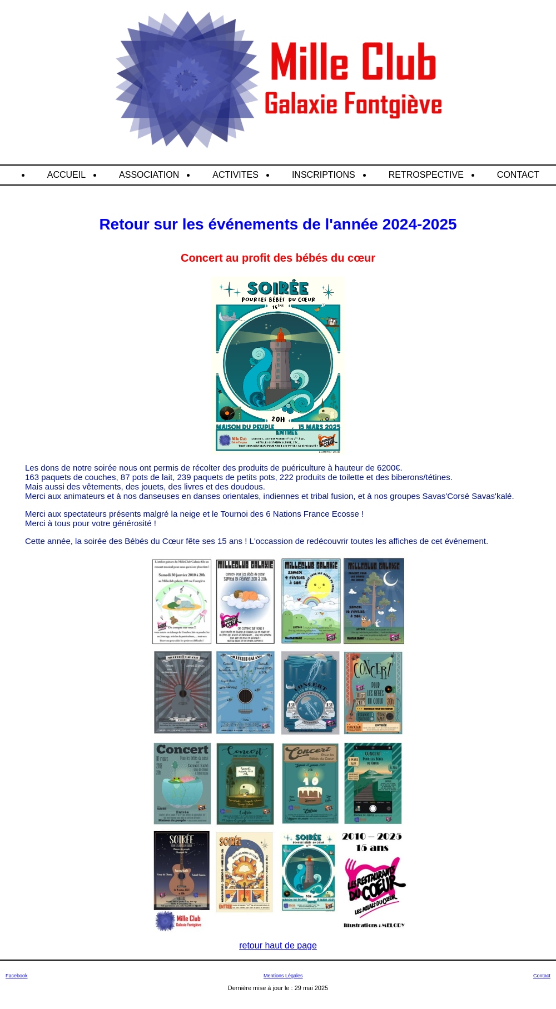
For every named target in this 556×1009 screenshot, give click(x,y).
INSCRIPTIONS (323, 174)
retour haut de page (278, 945)
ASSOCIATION (149, 174)
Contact (541, 975)
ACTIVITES (235, 174)
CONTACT (518, 174)
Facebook (17, 975)
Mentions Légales (283, 975)
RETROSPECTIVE (426, 174)
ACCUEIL (66, 174)
